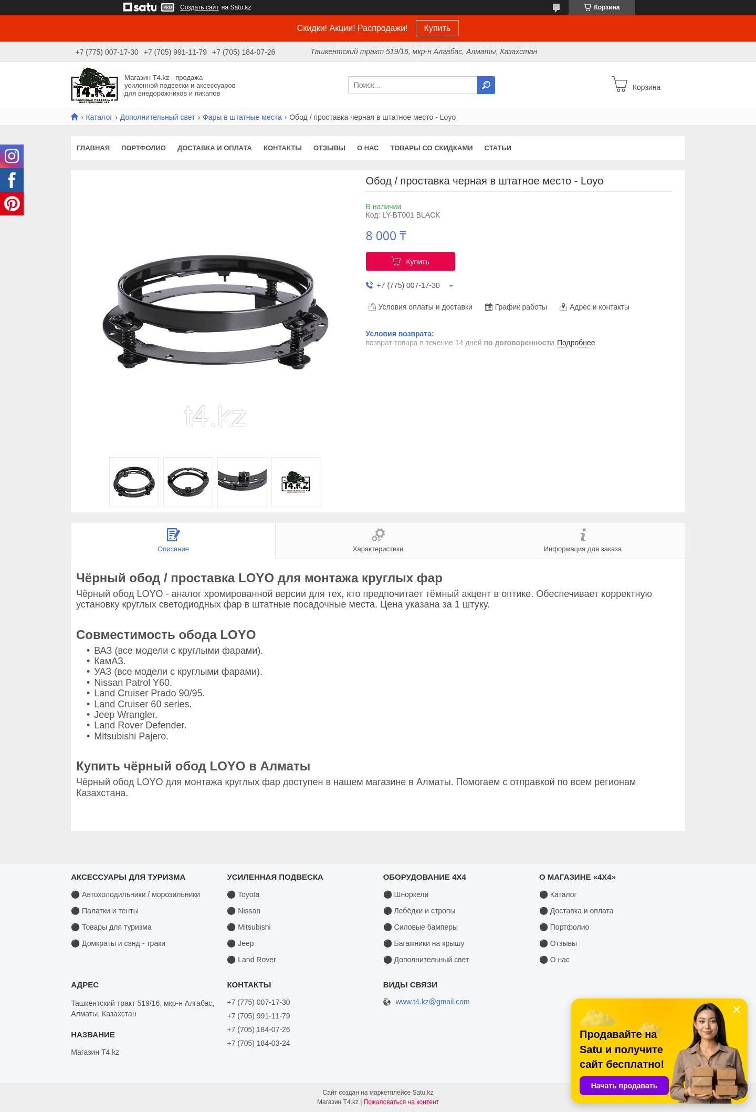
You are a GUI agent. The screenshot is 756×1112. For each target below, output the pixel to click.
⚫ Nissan (243, 911)
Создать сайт (199, 7)
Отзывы (329, 148)
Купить (437, 28)
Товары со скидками (432, 148)
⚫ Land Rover (251, 959)
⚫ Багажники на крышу (424, 943)
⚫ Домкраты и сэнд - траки (118, 943)
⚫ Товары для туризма (111, 927)
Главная (93, 148)
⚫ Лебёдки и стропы (419, 911)
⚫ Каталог (558, 894)
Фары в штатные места (242, 117)
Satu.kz (422, 1092)
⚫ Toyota (243, 894)
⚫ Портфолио (564, 927)
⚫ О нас (554, 959)
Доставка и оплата (214, 148)
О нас (368, 148)
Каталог (99, 117)
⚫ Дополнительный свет (426, 959)
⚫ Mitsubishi (248, 927)
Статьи (498, 148)
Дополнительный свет (157, 117)
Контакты (283, 148)
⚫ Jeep (240, 943)
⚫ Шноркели (406, 894)
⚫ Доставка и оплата (576, 911)
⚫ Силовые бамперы (420, 927)
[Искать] (486, 85)
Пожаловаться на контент (401, 1102)
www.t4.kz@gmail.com (433, 1002)
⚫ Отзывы (558, 943)
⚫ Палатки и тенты (105, 911)
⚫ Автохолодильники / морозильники (135, 894)
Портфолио (143, 148)
